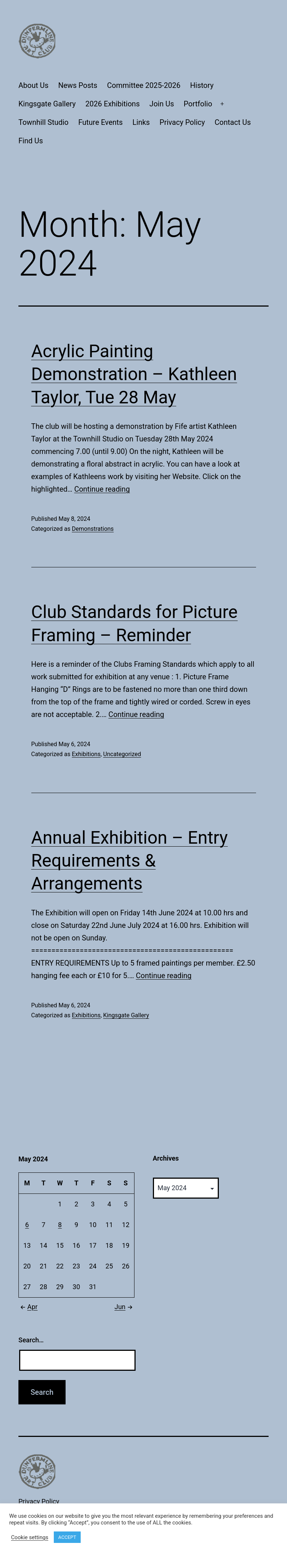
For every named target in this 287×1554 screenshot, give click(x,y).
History (202, 85)
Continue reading (102, 489)
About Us (33, 85)
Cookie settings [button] (29, 1537)
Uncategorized (122, 754)
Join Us (162, 103)
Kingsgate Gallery (47, 103)
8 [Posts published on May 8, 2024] (60, 1225)
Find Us (30, 140)
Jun (124, 1307)
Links (141, 122)
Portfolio (198, 103)
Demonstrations (93, 528)
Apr (28, 1307)
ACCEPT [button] (67, 1537)
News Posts (77, 85)
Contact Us (233, 122)
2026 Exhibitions (112, 103)
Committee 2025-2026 (144, 85)
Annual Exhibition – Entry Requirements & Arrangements (129, 860)
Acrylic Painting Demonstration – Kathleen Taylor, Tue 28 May (134, 374)
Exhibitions (86, 754)
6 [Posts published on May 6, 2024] (27, 1225)
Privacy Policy (182, 122)
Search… (31, 1340)
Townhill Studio (43, 122)
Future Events (100, 122)
